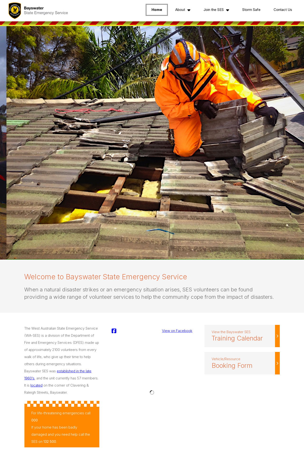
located (36, 385)
